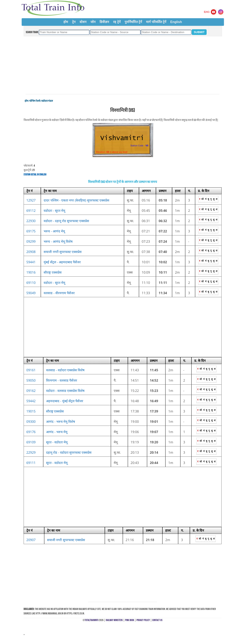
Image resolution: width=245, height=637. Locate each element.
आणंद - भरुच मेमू (56, 432)
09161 (31, 370)
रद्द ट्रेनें (116, 22)
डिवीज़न (104, 22)
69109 (31, 442)
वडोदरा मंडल (47, 101)
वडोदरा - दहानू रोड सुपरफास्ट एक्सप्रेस (66, 221)
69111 (31, 463)
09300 (31, 421)
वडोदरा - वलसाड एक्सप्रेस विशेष (65, 390)
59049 (31, 293)
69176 (31, 432)
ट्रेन (74, 22)
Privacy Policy (143, 620)
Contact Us (157, 620)
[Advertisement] (122, 65)
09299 (31, 241)
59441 (31, 262)
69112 (31, 210)
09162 (31, 390)
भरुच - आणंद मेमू (54, 231)
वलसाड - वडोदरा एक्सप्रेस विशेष (65, 370)
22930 (31, 221)
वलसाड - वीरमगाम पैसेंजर (59, 293)
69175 (31, 231)
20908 (31, 252)
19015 (31, 411)
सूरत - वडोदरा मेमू (57, 442)
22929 (31, 452)
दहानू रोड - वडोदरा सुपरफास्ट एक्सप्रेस (68, 452)
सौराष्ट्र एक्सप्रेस (52, 272)
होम (65, 22)
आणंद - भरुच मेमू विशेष (60, 421)
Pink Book (129, 620)
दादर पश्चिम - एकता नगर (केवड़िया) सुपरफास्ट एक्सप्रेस (76, 200)
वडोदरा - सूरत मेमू (54, 210)
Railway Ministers (114, 620)
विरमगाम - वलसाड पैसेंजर (61, 380)
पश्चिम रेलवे (34, 101)
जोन (93, 22)
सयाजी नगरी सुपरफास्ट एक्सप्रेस (62, 252)
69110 (31, 282)
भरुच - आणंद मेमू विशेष (58, 241)
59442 (31, 401)
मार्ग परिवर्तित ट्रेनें (156, 22)
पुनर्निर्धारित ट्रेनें (133, 22)
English (176, 22)
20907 (31, 540)
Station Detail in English (35, 174)
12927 (31, 200)
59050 (31, 380)
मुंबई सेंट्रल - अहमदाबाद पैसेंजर (62, 262)
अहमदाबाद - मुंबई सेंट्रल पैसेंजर (64, 401)
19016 (31, 272)
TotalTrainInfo (91, 620)
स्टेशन (83, 22)
